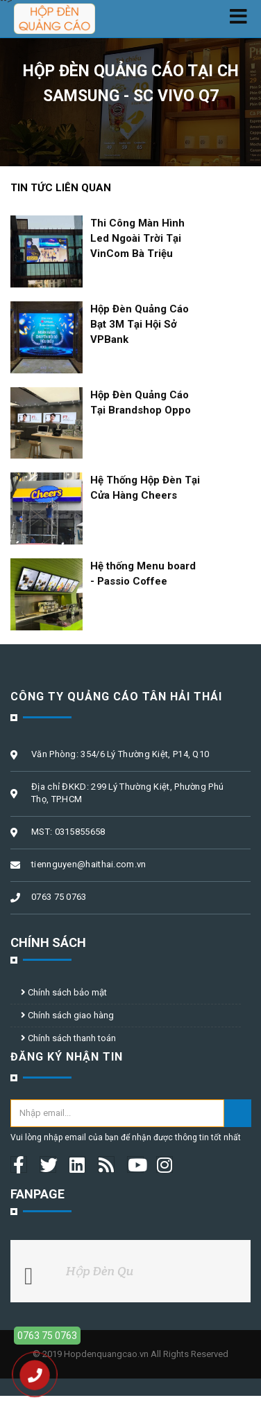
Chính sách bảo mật (64, 992)
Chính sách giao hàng (67, 1015)
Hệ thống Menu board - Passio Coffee (143, 573)
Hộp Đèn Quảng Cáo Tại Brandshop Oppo (140, 402)
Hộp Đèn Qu (100, 1271)
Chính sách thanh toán (68, 1038)
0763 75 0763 (47, 1335)
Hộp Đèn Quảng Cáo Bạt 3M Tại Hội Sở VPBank (139, 324)
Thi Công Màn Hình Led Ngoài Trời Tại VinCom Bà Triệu (137, 238)
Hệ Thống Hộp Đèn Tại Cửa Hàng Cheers (145, 488)
